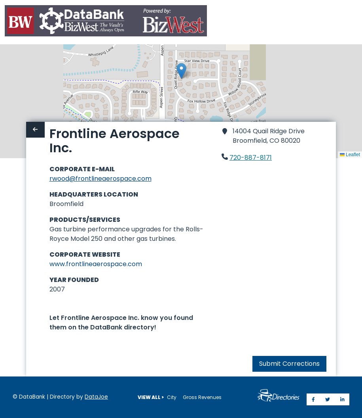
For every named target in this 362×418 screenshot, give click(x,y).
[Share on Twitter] (327, 399)
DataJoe (96, 397)
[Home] (106, 22)
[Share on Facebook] (313, 399)
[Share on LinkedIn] (342, 399)
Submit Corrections (289, 363)
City (171, 397)
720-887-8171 (250, 157)
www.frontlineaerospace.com (95, 264)
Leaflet (350, 154)
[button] (181, 71)
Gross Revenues (202, 397)
